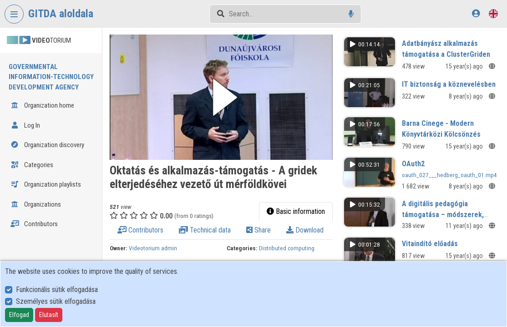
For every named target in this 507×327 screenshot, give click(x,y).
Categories (31, 165)
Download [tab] (305, 230)
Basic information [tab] (296, 211)
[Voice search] (351, 14)
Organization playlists (45, 184)
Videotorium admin (153, 248)
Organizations (35, 204)
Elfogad (19, 314)
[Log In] (476, 13)
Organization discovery (47, 145)
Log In (25, 125)
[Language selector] (493, 13)
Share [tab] (258, 230)
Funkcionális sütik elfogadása (57, 289)
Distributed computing (286, 248)
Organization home (42, 105)
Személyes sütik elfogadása (56, 301)
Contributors (34, 224)
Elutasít (48, 314)
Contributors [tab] (140, 230)
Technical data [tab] (205, 230)
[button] (221, 97)
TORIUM (39, 40)
